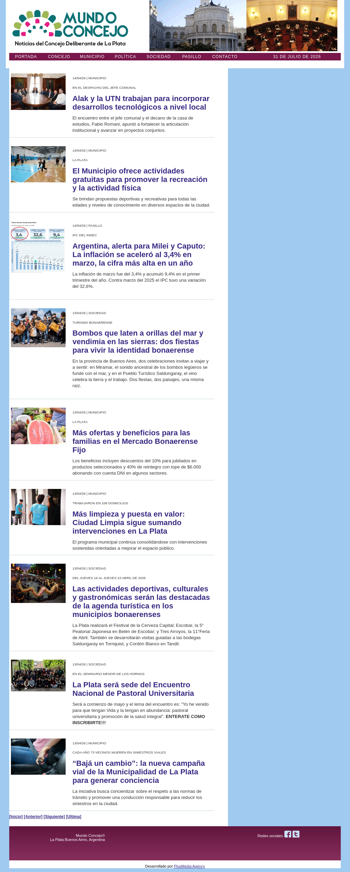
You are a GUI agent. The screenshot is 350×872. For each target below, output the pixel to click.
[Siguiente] (54, 816)
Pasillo (191, 56)
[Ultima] (73, 816)
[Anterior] (33, 816)
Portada (26, 56)
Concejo (59, 56)
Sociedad (159, 56)
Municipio (92, 56)
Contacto (225, 56)
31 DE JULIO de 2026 (297, 56)
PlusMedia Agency (189, 866)
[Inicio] (16, 816)
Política (125, 56)
